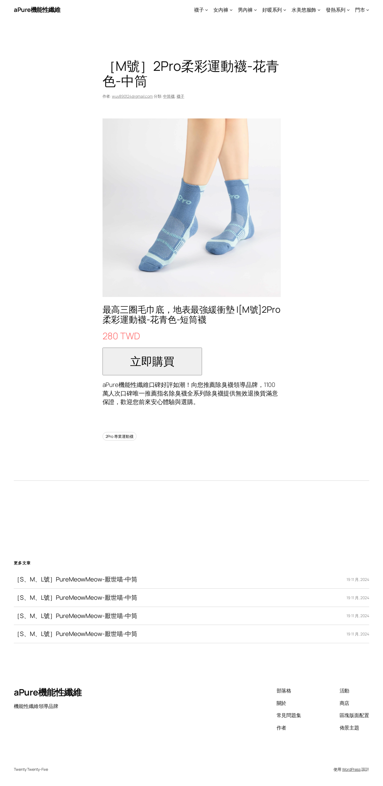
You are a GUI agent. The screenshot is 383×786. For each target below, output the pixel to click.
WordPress (351, 769)
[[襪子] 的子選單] (206, 9)
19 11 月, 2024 (358, 579)
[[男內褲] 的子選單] (255, 9)
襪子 (180, 96)
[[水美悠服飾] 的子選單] (319, 9)
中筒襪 (169, 96)
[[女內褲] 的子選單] (231, 9)
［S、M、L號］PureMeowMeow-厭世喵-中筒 (75, 579)
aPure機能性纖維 (37, 10)
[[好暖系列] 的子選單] (284, 9)
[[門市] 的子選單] (367, 9)
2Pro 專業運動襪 (119, 436)
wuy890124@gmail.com (132, 96)
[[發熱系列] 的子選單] (348, 9)
